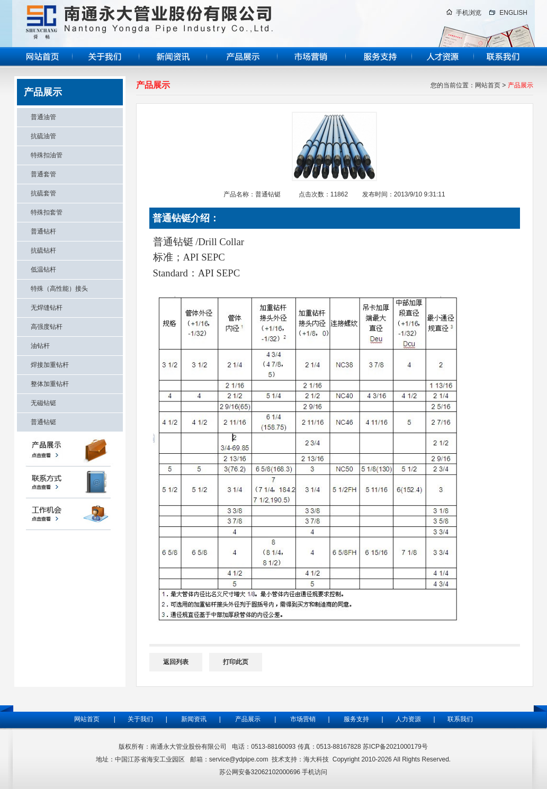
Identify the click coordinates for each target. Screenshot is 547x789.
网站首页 (487, 85)
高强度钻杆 (46, 326)
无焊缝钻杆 (46, 307)
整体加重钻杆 (50, 384)
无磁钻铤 (43, 403)
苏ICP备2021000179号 (395, 746)
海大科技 (316, 759)
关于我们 (139, 719)
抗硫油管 (43, 136)
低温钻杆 (43, 269)
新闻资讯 (194, 719)
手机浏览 (468, 12)
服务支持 (359, 719)
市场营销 (303, 719)
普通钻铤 (43, 422)
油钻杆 (40, 345)
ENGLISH (513, 12)
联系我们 (460, 719)
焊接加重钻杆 (50, 365)
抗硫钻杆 (43, 250)
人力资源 (407, 719)
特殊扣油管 (46, 155)
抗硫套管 (43, 193)
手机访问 (314, 772)
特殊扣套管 (46, 212)
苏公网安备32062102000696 (259, 772)
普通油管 (43, 117)
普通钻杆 (43, 231)
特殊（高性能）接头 (59, 288)
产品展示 (248, 719)
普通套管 (43, 174)
